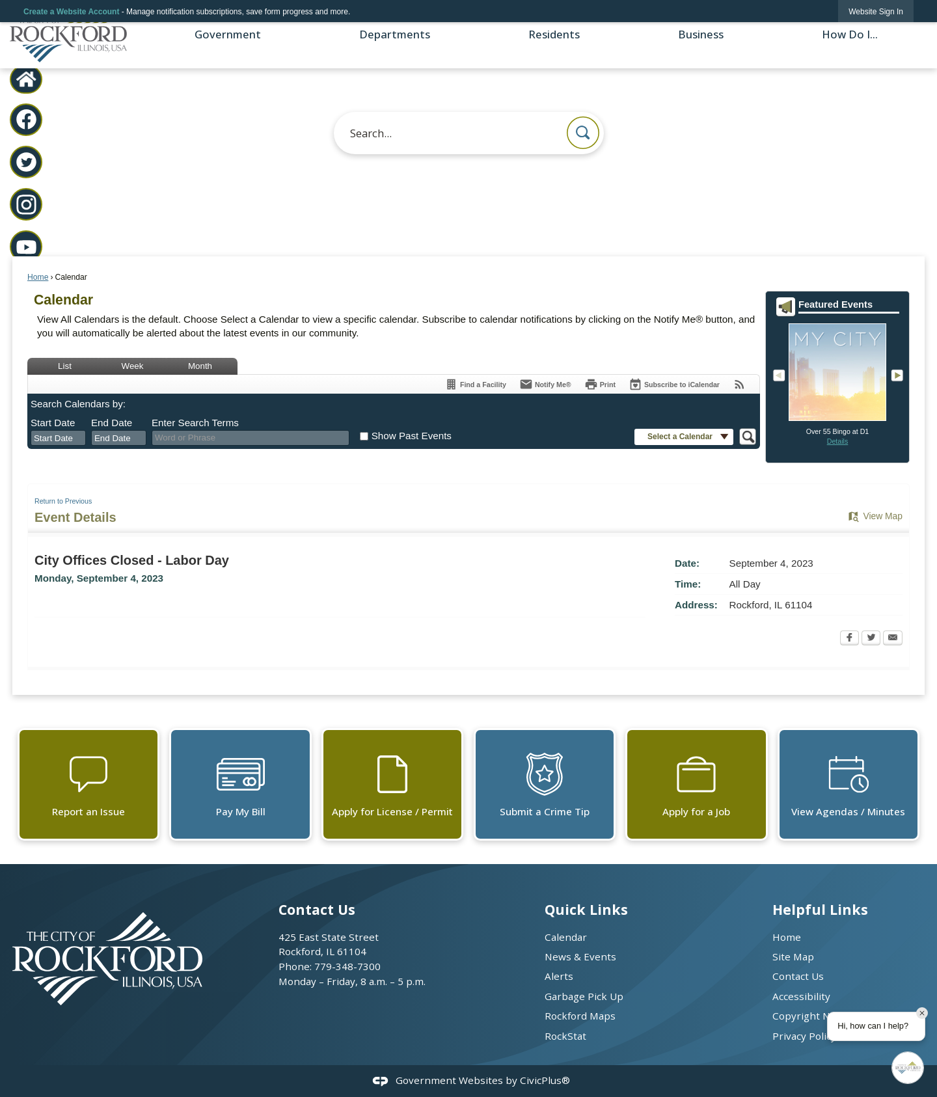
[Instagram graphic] (26, 205)
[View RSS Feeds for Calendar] (739, 384)
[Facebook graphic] (26, 119)
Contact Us (798, 975)
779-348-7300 (347, 966)
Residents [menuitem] (554, 34)
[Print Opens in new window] (600, 384)
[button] (583, 132)
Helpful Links (820, 909)
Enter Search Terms (195, 422)
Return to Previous (63, 501)
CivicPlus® (545, 1080)
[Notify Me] (545, 384)
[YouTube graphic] (26, 247)
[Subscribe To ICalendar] (674, 384)
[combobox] (58, 438)
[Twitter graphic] (26, 162)
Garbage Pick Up (584, 996)
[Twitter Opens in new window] (871, 638)
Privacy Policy (804, 1035)
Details (838, 441)
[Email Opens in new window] (893, 638)
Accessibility (801, 996)
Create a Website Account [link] (71, 11)
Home (37, 277)
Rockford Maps (580, 1015)
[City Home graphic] (26, 79)
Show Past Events (412, 435)
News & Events (580, 956)
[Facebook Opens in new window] (849, 638)
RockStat (565, 1035)
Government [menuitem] (228, 34)
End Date (111, 422)
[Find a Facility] (475, 384)
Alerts (559, 975)
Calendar (566, 936)
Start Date (53, 422)
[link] (876, 11)
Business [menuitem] (701, 34)
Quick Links (586, 909)
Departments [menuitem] (394, 34)
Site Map (793, 956)
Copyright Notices (815, 1015)
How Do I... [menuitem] (850, 34)
